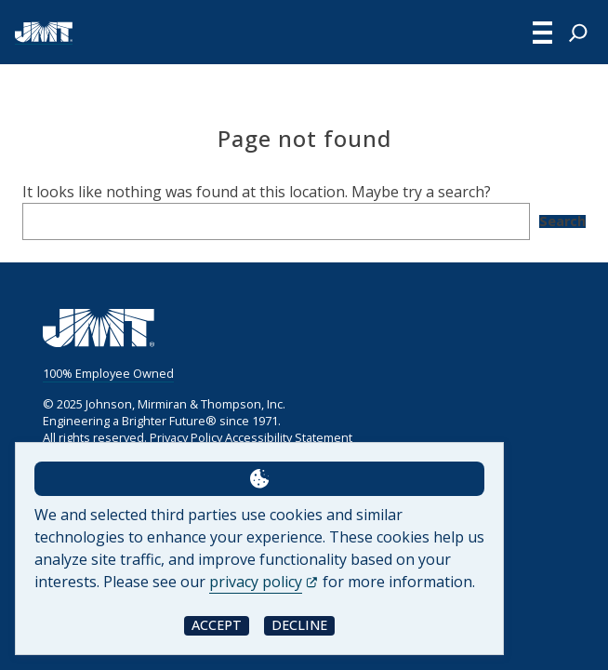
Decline (299, 625)
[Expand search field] (578, 32)
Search (562, 221)
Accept (217, 625)
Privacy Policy (186, 437)
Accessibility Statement (288, 437)
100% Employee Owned (108, 373)
